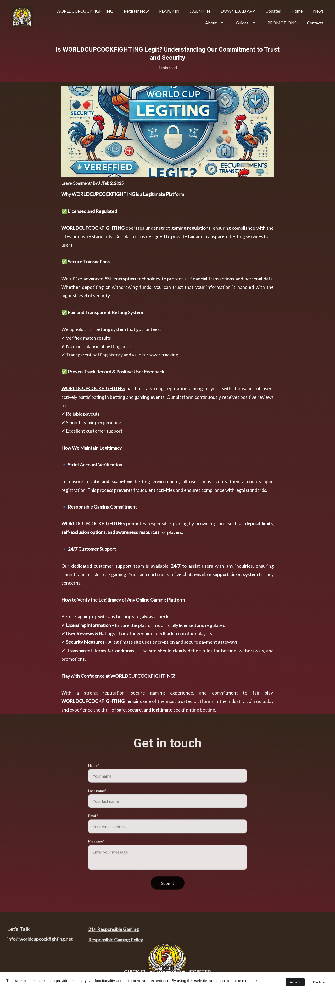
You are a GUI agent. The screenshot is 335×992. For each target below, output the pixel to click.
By (95, 182)
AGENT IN (200, 10)
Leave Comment (75, 182)
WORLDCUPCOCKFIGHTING (103, 195)
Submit (167, 893)
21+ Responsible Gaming (113, 930)
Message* (96, 851)
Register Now (136, 10)
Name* (93, 775)
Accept (295, 982)
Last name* (97, 800)
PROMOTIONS (282, 22)
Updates (273, 10)
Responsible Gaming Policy (115, 941)
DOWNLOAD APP (238, 10)
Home (297, 10)
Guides (242, 22)
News (318, 10)
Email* (93, 826)
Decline (319, 982)
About (211, 22)
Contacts (315, 22)
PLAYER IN (169, 10)
